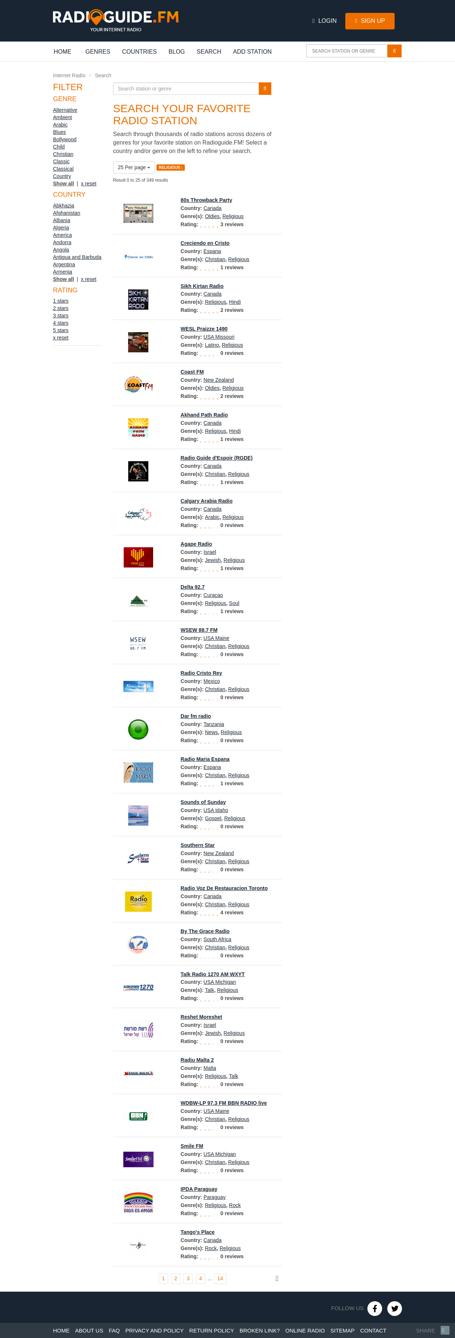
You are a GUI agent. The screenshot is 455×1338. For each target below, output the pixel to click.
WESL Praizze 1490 (204, 329)
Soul (234, 603)
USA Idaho (216, 810)
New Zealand (219, 380)
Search (209, 52)
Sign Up (370, 21)
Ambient (62, 117)
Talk (209, 990)
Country (62, 176)
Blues (59, 132)
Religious (233, 216)
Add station (252, 52)
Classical (63, 169)
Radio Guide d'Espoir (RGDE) (217, 458)
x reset (88, 183)
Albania (61, 220)
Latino (212, 345)
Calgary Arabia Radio (207, 501)
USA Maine (216, 638)
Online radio (305, 1330)
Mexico (212, 681)
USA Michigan (220, 982)
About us (89, 1330)
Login (325, 21)
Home (66, 51)
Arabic (60, 125)
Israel (210, 552)
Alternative (65, 110)
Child (59, 147)
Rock (235, 1205)
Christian (63, 154)
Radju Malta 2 (197, 1060)
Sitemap (343, 1330)
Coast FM (192, 372)
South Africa (218, 939)
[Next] (277, 1279)
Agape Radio (196, 544)
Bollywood (65, 139)
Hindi (235, 302)
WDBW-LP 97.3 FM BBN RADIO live (224, 1103)
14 (220, 1278)
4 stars (60, 323)
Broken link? (260, 1330)
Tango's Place (198, 1232)
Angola (61, 250)
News (211, 732)
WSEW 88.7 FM (199, 630)
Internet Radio (69, 75)
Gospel (213, 818)
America (62, 235)
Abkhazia (63, 206)
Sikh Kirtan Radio (202, 286)
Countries (139, 52)
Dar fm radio (196, 716)
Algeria (61, 228)
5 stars (60, 330)
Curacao (213, 595)
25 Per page (134, 167)
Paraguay (215, 1197)
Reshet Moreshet (201, 1017)
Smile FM (192, 1146)
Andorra (62, 242)
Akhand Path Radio (204, 415)
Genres (97, 52)
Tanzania (214, 724)
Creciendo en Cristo (205, 243)
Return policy (211, 1330)
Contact (373, 1330)
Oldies (212, 216)
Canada (213, 208)
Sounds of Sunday (203, 802)
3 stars (60, 316)
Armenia (62, 272)
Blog (177, 52)
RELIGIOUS (171, 167)
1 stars (60, 301)
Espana (212, 251)
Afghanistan (66, 213)
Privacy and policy (154, 1330)
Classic (61, 161)
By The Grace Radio (205, 931)
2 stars (60, 308)
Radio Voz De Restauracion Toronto (224, 888)
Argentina (64, 264)
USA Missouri (219, 337)
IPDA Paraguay (199, 1189)
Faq (114, 1330)
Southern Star (198, 845)
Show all (63, 183)
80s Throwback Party (206, 200)
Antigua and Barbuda (77, 257)
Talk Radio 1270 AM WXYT (213, 974)
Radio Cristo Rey (201, 673)
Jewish (213, 560)
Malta (210, 1068)
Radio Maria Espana (205, 759)
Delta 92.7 (193, 587)
